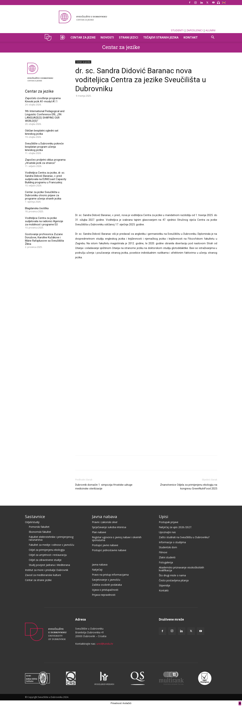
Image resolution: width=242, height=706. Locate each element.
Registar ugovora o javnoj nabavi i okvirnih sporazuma (116, 538)
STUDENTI (177, 30)
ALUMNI (210, 30)
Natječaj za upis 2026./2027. (175, 527)
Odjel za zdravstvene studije (45, 560)
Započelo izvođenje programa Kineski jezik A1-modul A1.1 (43, 100)
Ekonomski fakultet (40, 532)
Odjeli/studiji (32, 522)
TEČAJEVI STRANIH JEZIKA (160, 37)
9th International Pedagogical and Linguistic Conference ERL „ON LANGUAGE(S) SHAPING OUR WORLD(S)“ (44, 116)
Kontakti (164, 590)
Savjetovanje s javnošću (106, 579)
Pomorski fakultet (39, 526)
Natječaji (97, 569)
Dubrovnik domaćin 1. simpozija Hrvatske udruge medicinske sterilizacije (103, 486)
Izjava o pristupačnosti (105, 589)
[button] (213, 37)
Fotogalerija (166, 562)
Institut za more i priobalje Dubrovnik (46, 570)
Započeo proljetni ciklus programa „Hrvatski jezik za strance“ (45, 161)
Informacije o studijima (172, 542)
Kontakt (191, 37)
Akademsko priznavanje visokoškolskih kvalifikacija (181, 569)
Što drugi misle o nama (172, 575)
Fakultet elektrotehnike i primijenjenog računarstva (51, 538)
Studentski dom (168, 547)
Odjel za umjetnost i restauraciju (48, 555)
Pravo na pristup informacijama (110, 574)
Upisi (163, 516)
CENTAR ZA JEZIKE (83, 37)
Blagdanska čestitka (37, 208)
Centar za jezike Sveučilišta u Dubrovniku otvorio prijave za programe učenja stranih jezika (43, 195)
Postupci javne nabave (105, 545)
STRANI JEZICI (128, 37)
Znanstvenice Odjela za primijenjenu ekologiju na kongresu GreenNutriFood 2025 (188, 486)
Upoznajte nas (167, 532)
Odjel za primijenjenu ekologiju (47, 549)
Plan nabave (99, 532)
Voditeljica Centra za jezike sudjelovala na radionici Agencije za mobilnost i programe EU (44, 221)
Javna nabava (104, 516)
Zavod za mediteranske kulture (43, 575)
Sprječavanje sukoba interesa (109, 527)
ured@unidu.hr (104, 643)
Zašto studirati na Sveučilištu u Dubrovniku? (184, 537)
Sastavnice (35, 516)
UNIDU (49, 37)
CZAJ (62, 37)
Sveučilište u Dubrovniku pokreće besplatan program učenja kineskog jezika (44, 147)
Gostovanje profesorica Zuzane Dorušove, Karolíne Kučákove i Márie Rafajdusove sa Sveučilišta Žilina (44, 239)
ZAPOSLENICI (194, 30)
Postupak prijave (168, 522)
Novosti (107, 37)
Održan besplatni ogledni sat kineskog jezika (41, 132)
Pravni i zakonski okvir (104, 522)
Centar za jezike (121, 47)
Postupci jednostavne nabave (109, 550)
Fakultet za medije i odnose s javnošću (51, 544)
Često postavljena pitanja (174, 580)
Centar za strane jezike (38, 580)
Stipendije (164, 585)
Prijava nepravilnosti (103, 594)
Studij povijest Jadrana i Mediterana (49, 565)
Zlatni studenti (167, 557)
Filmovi (163, 552)
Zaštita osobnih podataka (107, 584)
